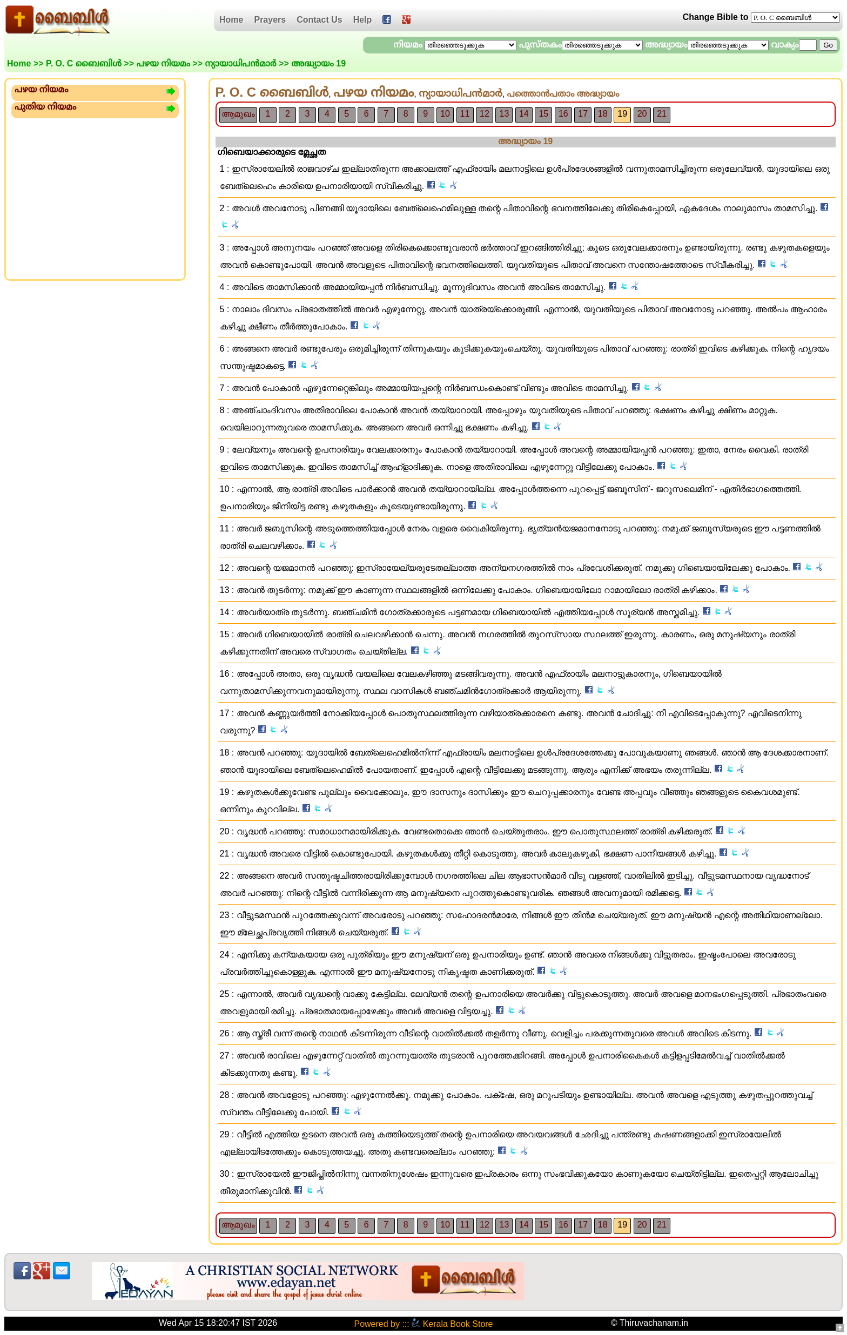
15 (543, 113)
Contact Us (319, 19)
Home (231, 19)
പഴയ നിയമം (163, 63)
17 (583, 113)
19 (622, 113)
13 (504, 113)
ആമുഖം (238, 113)
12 (484, 113)
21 (662, 113)
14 (524, 113)
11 (465, 113)
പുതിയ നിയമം (45, 106)
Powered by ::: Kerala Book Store (423, 1324)
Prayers (270, 19)
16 (563, 113)
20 (642, 113)
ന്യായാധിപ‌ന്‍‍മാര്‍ (240, 63)
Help (362, 19)
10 (445, 113)
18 (603, 113)
